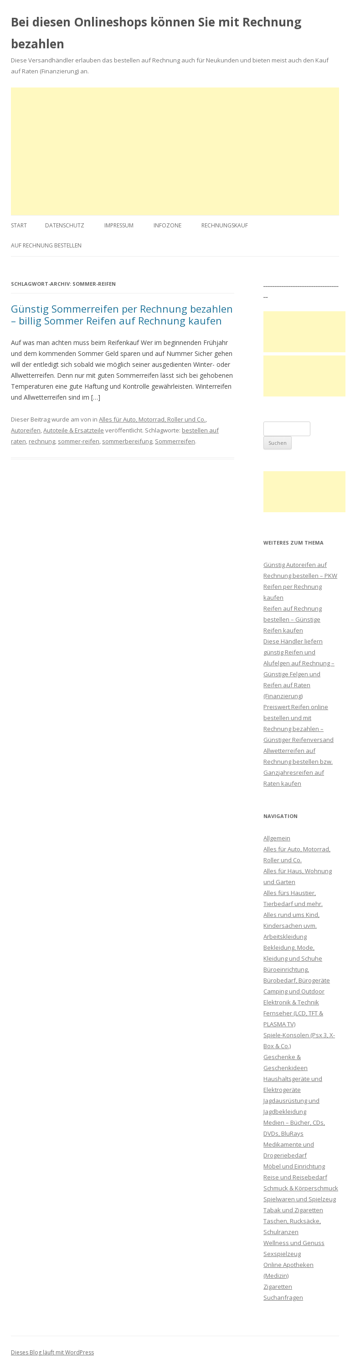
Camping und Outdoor (293, 991)
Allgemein (276, 838)
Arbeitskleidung (285, 936)
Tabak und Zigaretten (293, 1210)
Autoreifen (26, 430)
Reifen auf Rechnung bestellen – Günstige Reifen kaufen (292, 619)
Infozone (167, 225)
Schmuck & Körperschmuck (300, 1188)
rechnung (42, 441)
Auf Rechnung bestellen (46, 245)
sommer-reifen (78, 441)
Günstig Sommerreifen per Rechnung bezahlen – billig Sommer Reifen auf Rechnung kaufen (122, 314)
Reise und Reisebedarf (295, 1177)
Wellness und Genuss (293, 1243)
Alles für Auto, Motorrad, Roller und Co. (152, 419)
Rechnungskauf (224, 225)
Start (19, 225)
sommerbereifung (127, 441)
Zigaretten (277, 1286)
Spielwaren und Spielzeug (299, 1199)
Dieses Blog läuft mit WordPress (52, 1352)
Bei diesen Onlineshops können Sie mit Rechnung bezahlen (156, 33)
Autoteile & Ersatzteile (73, 430)
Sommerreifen (175, 441)
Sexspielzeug (282, 1254)
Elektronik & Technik (291, 1002)
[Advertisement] (175, 151)
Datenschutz (64, 225)
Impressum (119, 225)
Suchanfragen (283, 1297)
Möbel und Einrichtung (294, 1166)
